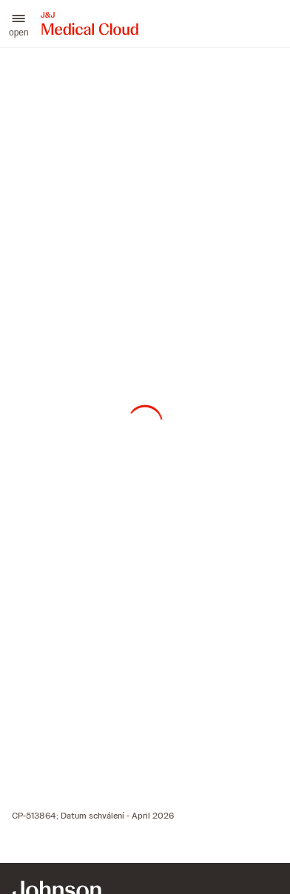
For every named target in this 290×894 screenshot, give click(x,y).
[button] (19, 24)
